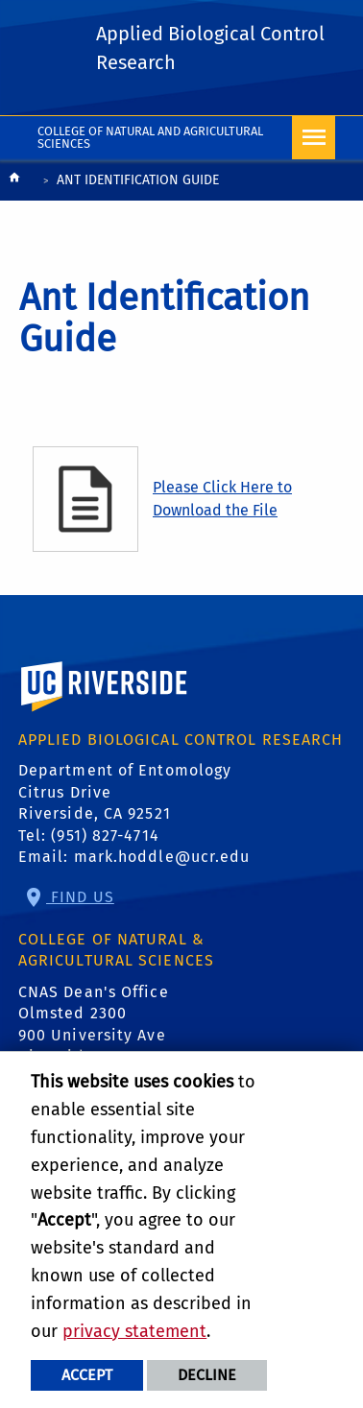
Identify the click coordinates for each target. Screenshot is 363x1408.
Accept (86, 1375)
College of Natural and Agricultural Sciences (150, 137)
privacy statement (134, 1331)
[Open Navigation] (313, 137)
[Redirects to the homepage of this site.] (14, 182)
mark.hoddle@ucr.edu (162, 856)
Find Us (80, 897)
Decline (207, 1375)
